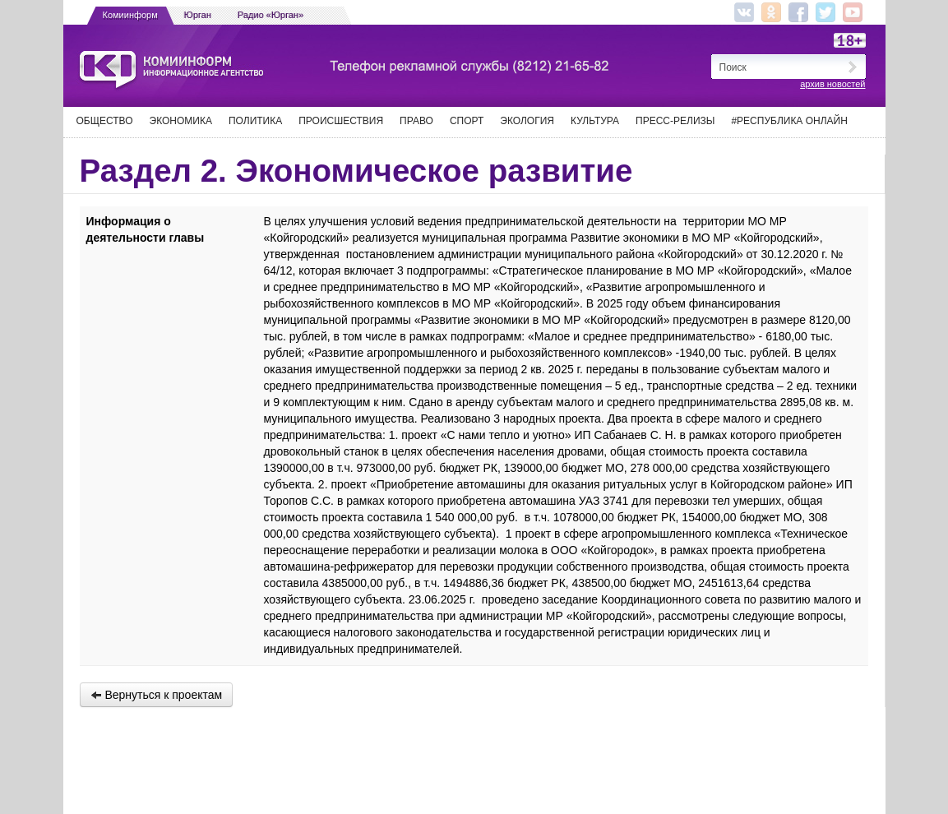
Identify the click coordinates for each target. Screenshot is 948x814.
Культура (595, 121)
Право (416, 121)
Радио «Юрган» (270, 15)
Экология (527, 121)
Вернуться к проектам (156, 694)
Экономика (181, 121)
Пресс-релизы (675, 121)
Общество (104, 121)
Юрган (197, 15)
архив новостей (832, 84)
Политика (255, 121)
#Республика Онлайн (789, 121)
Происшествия (340, 121)
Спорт (466, 121)
